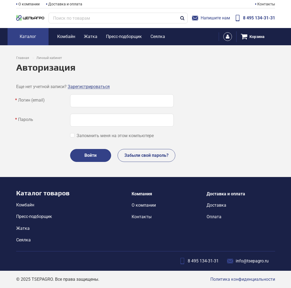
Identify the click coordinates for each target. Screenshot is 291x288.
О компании (29, 4)
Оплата (214, 216)
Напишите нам (211, 18)
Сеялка (23, 239)
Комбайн (25, 204)
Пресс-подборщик (34, 216)
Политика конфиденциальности (242, 279)
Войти (90, 155)
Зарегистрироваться (89, 86)
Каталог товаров (43, 193)
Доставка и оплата (65, 4)
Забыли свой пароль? (146, 155)
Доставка (216, 205)
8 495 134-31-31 (254, 18)
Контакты (266, 4)
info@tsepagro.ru (248, 261)
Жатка (23, 228)
